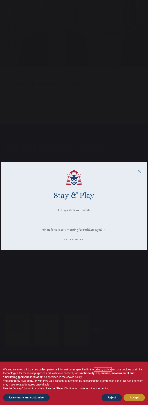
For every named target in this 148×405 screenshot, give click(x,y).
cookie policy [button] (74, 377)
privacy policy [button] (103, 369)
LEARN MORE (74, 240)
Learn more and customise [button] (26, 397)
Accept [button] (134, 397)
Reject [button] (112, 397)
